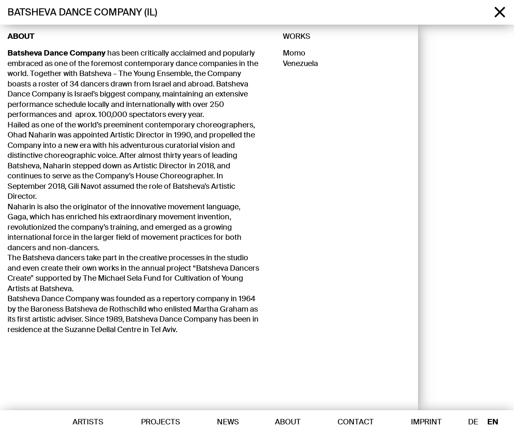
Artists (88, 421)
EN (492, 422)
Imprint (426, 421)
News (228, 421)
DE (473, 422)
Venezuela (300, 63)
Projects (160, 421)
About (21, 36)
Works (296, 36)
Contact (356, 421)
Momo (294, 53)
